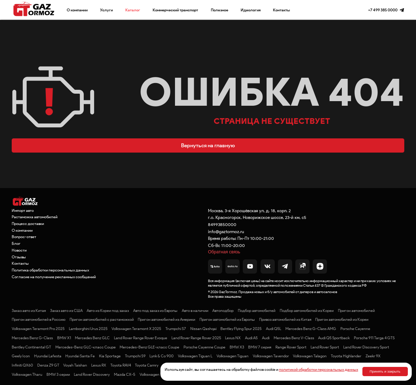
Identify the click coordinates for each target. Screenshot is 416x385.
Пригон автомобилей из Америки (166, 319)
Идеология (251, 9)
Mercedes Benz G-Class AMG (310, 328)
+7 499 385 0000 (383, 9)
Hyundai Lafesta (47, 355)
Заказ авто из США (66, 310)
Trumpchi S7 (175, 328)
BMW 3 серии (58, 374)
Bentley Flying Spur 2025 (241, 328)
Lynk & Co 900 (161, 355)
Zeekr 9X (373, 355)
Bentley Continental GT (31, 347)
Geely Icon (21, 355)
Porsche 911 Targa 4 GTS (374, 337)
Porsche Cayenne (355, 328)
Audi (265, 337)
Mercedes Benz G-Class (32, 337)
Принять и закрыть (385, 371)
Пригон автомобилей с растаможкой (102, 319)
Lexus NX (233, 337)
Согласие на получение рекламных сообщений (54, 276)
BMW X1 (64, 337)
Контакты (281, 9)
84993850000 (222, 224)
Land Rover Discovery (92, 374)
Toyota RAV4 (120, 365)
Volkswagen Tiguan (232, 355)
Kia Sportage (110, 355)
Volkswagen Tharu (27, 374)
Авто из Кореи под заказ (108, 310)
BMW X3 (237, 347)
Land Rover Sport (325, 347)
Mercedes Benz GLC (92, 337)
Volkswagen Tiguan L (195, 355)
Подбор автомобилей (256, 310)
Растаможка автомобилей (35, 216)
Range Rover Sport (290, 347)
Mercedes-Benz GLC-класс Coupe (85, 347)
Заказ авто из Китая (29, 310)
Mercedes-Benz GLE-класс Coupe (149, 347)
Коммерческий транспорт (175, 9)
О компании (77, 9)
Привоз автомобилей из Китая (285, 319)
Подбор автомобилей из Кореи (307, 310)
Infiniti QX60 (22, 365)
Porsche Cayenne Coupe (204, 347)
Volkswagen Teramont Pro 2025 (38, 328)
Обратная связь (224, 252)
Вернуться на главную (208, 145)
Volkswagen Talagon (310, 355)
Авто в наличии (195, 310)
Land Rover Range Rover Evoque (140, 337)
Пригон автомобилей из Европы (227, 319)
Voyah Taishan (75, 365)
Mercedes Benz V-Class (294, 337)
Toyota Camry (146, 365)
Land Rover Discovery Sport (366, 347)
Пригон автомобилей (356, 310)
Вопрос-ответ (24, 236)
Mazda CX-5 (124, 374)
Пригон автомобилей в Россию (38, 319)
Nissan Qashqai (203, 328)
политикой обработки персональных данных (318, 369)
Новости (19, 250)
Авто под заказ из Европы (155, 310)
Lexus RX (98, 365)
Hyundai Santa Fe (80, 355)
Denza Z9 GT (48, 365)
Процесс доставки (28, 223)
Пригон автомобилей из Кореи (341, 319)
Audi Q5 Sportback (334, 337)
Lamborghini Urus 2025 (88, 328)
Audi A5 (251, 337)
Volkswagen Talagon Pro (159, 374)
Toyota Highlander (346, 355)
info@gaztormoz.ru (226, 231)
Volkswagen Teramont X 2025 (136, 328)
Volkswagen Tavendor (271, 355)
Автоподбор (223, 310)
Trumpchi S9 (135, 355)
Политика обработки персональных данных (50, 270)
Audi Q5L (273, 328)
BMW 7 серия (259, 347)
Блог (16, 243)
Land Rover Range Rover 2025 (196, 337)
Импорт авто (23, 210)
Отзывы (19, 256)
